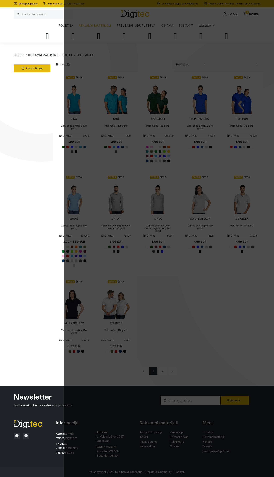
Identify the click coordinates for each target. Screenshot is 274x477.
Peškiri (24, 117)
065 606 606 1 (65, 452)
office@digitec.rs (28, 3)
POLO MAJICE (85, 55)
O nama (167, 25)
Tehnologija (24, 128)
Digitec (19, 55)
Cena (23, 209)
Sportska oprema (31, 97)
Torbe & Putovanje (29, 134)
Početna (66, 25)
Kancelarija (24, 146)
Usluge (205, 25)
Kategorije (28, 64)
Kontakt (186, 25)
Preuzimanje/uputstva (136, 25)
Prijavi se (234, 400)
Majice (24, 77)
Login (230, 14)
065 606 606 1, (57, 3)
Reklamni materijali (95, 25)
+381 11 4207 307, (68, 448)
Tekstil (21, 72)
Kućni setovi (25, 152)
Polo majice (27, 82)
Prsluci (24, 102)
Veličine (26, 182)
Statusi (25, 200)
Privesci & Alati (27, 158)
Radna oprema (27, 140)
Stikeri (25, 191)
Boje (23, 173)
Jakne (24, 107)
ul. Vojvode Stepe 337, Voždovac (180, 3)
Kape (23, 122)
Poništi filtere (32, 222)
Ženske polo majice (35, 92)
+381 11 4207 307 (75, 3)
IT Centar (178, 471)
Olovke (21, 164)
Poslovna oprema (32, 112)
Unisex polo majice (35, 87)
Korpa (251, 14)
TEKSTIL (67, 55)
